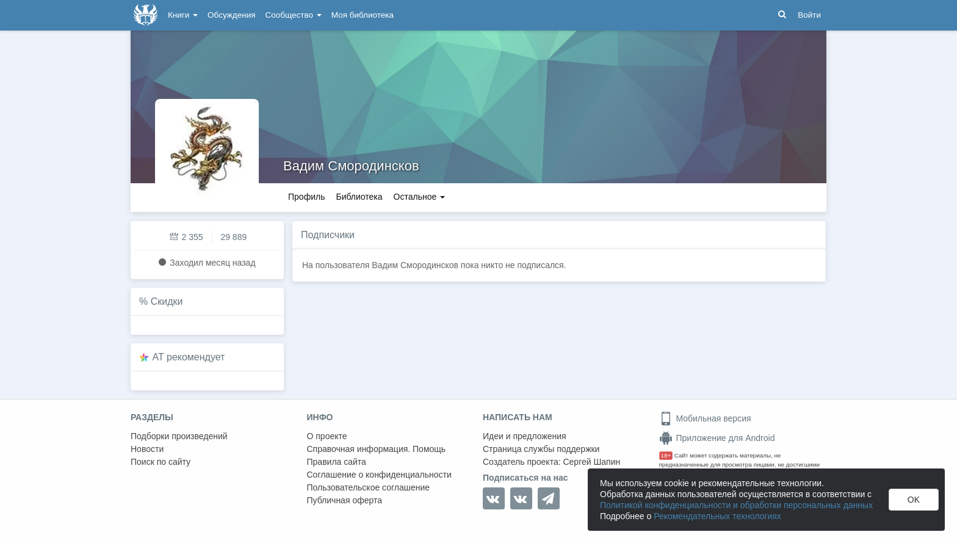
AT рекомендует (189, 357)
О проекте (327, 436)
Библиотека (359, 197)
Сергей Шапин (591, 462)
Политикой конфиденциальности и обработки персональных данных (736, 505)
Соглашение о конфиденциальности (379, 474)
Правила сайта (336, 462)
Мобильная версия (705, 418)
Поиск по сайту (160, 462)
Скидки (167, 301)
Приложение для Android (717, 438)
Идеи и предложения (524, 436)
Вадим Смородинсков (351, 165)
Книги (183, 15)
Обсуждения (231, 15)
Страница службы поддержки (541, 449)
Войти (809, 15)
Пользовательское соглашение (368, 487)
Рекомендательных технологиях (717, 516)
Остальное (420, 197)
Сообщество (293, 15)
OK (914, 500)
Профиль (306, 197)
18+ (666, 455)
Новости (147, 449)
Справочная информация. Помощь (376, 449)
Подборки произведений (179, 436)
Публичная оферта (345, 500)
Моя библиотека (362, 15)
